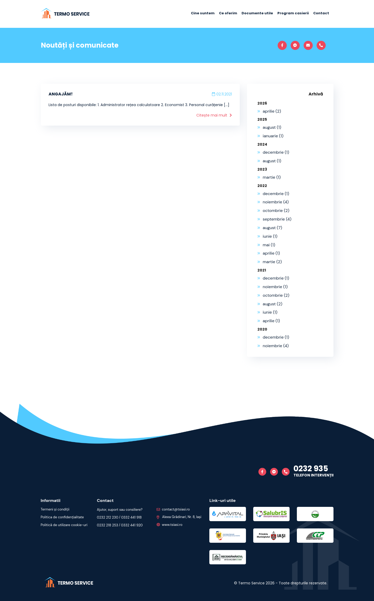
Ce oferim (228, 13)
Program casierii (293, 13)
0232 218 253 (107, 525)
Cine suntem (203, 13)
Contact (321, 13)
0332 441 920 (131, 525)
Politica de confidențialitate (62, 517)
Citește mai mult (214, 115)
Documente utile (257, 13)
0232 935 (310, 468)
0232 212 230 (107, 517)
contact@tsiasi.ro (173, 509)
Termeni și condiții (55, 509)
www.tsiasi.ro (169, 524)
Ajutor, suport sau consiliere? (119, 509)
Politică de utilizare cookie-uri (64, 525)
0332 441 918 (131, 517)
